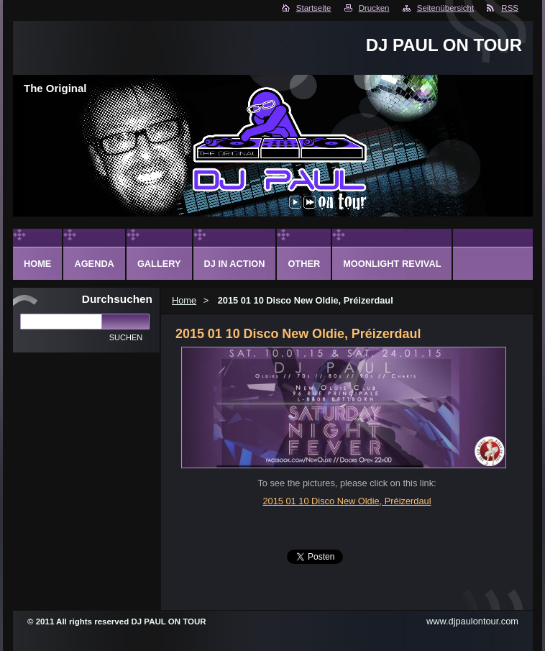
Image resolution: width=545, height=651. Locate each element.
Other (304, 263)
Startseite (313, 8)
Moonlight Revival (392, 263)
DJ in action (234, 263)
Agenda (94, 263)
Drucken (374, 8)
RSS (509, 8)
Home (184, 300)
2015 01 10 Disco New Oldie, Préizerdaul (346, 501)
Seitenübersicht (445, 8)
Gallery (159, 263)
